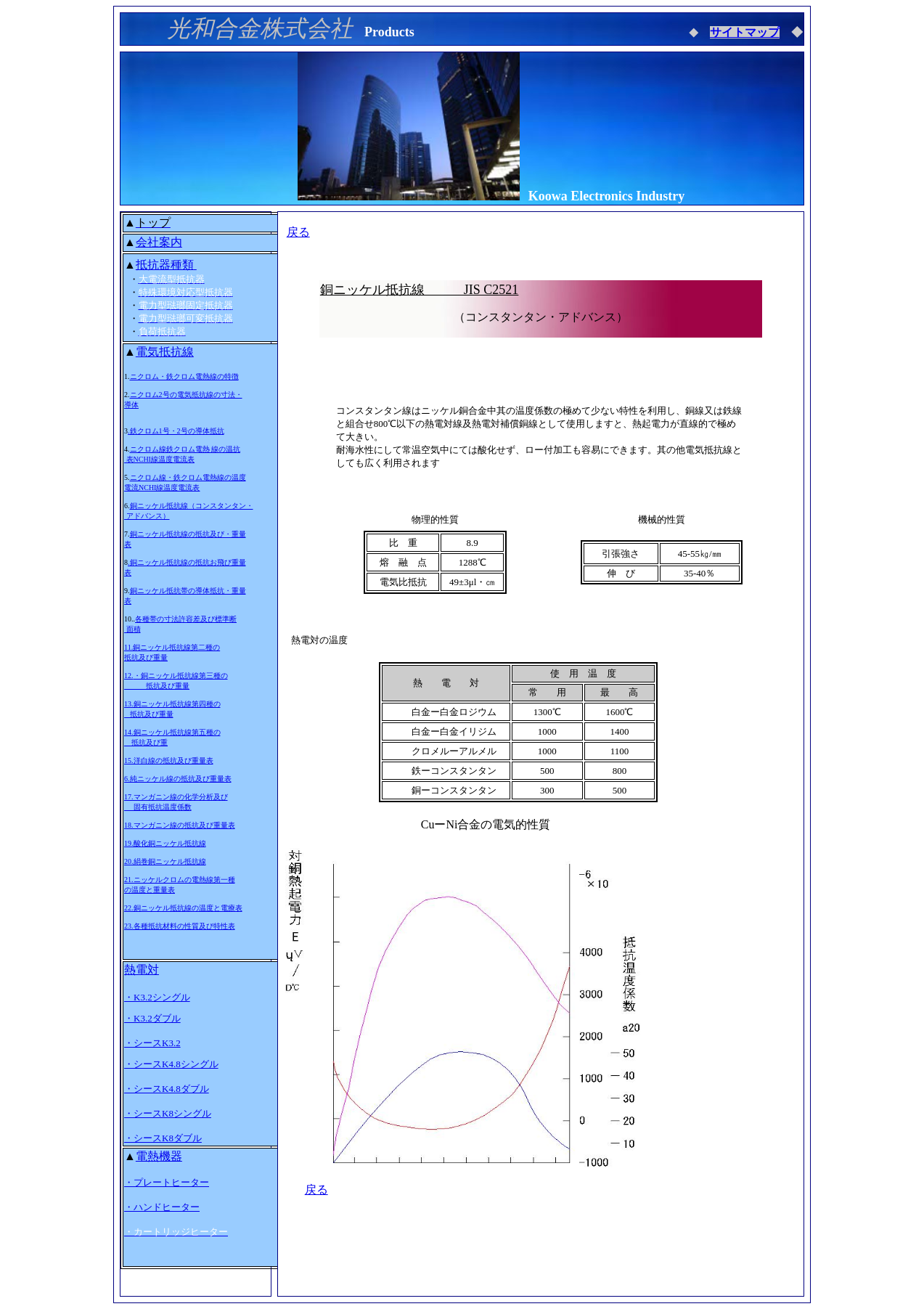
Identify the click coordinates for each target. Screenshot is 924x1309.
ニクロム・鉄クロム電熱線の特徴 (184, 376)
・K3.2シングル (157, 997)
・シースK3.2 (152, 1042)
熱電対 (141, 969)
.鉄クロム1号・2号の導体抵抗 (176, 431)
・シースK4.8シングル (171, 1064)
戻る (298, 232)
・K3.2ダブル (152, 1018)
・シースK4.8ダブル (166, 1088)
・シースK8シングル (167, 1113)
